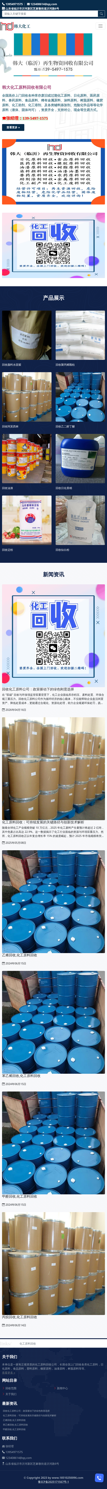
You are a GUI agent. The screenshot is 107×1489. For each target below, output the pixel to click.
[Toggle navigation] (100, 26)
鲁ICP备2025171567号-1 (53, 1482)
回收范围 (10, 1388)
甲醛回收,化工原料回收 (14, 1429)
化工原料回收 (28, 1343)
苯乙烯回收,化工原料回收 (15, 1424)
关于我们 (10, 1394)
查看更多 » (13, 127)
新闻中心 (62, 1388)
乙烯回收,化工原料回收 (14, 1420)
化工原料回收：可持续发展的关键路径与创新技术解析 (29, 1415)
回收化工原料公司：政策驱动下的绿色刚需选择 (26, 1410)
